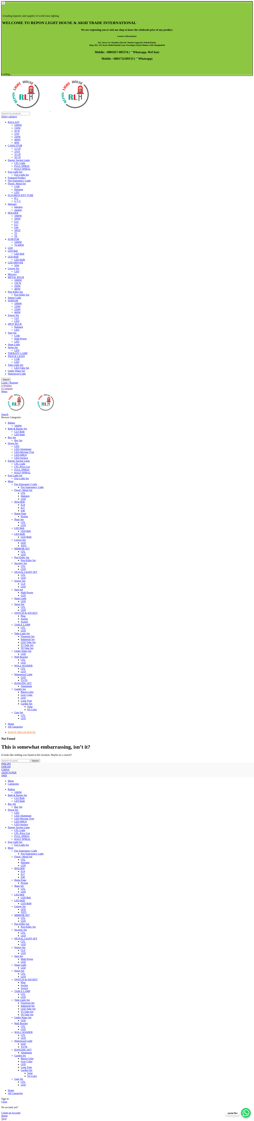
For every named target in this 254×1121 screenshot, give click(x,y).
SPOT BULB (15, 249)
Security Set (20, 488)
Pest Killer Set (15, 217)
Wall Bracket (21, 582)
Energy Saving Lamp (19, 85)
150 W (17, 208)
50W (16, 191)
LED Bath (19, 360)
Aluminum (26, 611)
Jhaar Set (19, 445)
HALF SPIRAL (22, 94)
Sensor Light (14, 223)
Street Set (13, 273)
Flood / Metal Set (17, 109)
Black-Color (27, 617)
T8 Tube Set (27, 573)
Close (4, 1027)
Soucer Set (13, 240)
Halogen (18, 115)
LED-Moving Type (24, 377)
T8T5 (24, 471)
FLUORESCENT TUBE (20, 120)
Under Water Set (16, 296)
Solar (30, 632)
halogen (18, 132)
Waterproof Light (17, 299)
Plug (23, 541)
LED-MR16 (20, 380)
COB (17, 112)
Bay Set (18, 366)
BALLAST (13, 47)
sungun (18, 135)
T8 (15, 161)
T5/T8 (24, 605)
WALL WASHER (23, 591)
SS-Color (32, 635)
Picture (24, 442)
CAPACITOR (15, 71)
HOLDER (13, 138)
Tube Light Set (15, 290)
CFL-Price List (22, 392)
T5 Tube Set (27, 570)
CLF (16, 243)
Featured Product (17, 103)
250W (17, 62)
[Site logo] (26, 35)
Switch (24, 547)
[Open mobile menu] (4, 317)
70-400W (19, 170)
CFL (23, 418)
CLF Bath (19, 357)
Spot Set (12, 258)
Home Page (20, 439)
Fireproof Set (28, 562)
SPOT (17, 156)
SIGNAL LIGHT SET (25, 497)
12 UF (17, 74)
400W (17, 65)
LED (16, 118)
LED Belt (13, 176)
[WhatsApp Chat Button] (246, 1113)
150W (17, 53)
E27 (16, 150)
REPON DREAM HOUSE (22, 657)
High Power (20, 264)
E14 (16, 147)
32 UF (17, 80)
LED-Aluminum (22, 374)
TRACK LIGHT (16, 281)
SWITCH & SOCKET (26, 538)
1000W (18, 50)
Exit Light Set (15, 97)
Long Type (26, 626)
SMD (4, 689)
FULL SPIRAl (21, 91)
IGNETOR (13, 164)
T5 (15, 158)
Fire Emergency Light (19, 106)
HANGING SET (23, 608)
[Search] (15, 39)
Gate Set (18, 638)
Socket (24, 544)
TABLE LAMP (22, 550)
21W (16, 59)
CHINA (5, 698)
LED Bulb (13, 182)
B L (16, 123)
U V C (17, 126)
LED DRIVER (15, 188)
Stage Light (14, 270)
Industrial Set (28, 565)
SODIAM (13, 226)
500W (17, 144)
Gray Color (26, 620)
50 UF (17, 82)
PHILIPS (6, 692)
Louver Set (13, 194)
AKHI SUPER (9, 701)
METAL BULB (16, 202)
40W (16, 68)
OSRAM (6, 695)
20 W (17, 56)
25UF (17, 77)
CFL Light (19, 88)
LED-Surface (21, 383)
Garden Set (20, 614)
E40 (16, 153)
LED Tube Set (21, 293)
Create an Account (10, 1038)
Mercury (12, 199)
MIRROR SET (22, 474)
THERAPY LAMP (18, 278)
